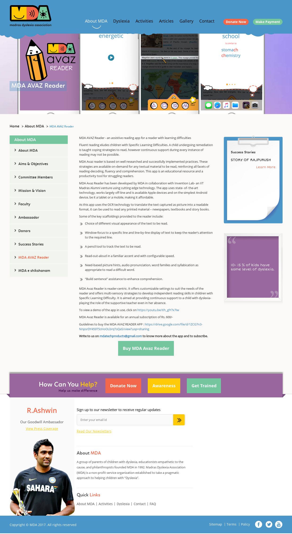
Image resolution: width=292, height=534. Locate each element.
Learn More (266, 167)
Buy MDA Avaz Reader (146, 349)
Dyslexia (121, 21)
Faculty (24, 204)
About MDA (96, 21)
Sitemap (215, 525)
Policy (245, 525)
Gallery (186, 21)
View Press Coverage (42, 429)
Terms (231, 525)
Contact (206, 21)
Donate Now (236, 22)
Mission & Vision (32, 191)
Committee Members (35, 177)
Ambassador (28, 218)
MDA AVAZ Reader (33, 258)
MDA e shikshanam (34, 271)
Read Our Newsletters (94, 432)
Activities (144, 21)
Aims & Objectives (33, 164)
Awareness (165, 387)
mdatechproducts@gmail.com (121, 336)
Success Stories (31, 244)
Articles (166, 21)
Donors (24, 231)
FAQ (153, 504)
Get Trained (206, 387)
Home (14, 126)
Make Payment (268, 22)
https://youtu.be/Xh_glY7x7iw (158, 310)
